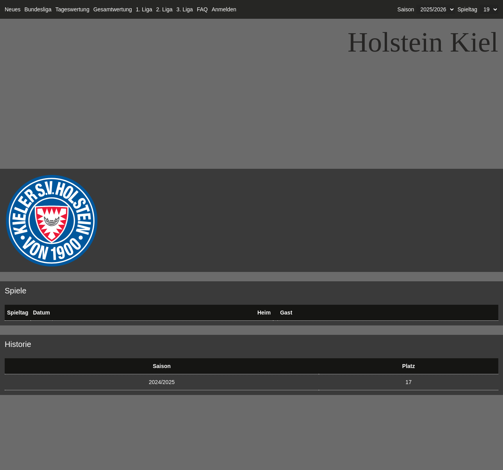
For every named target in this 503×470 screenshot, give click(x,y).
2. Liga (164, 9)
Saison (406, 9)
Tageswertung (72, 9)
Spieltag (467, 9)
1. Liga (144, 9)
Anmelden (224, 9)
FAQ (202, 9)
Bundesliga (37, 9)
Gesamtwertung (112, 9)
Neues (12, 9)
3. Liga (185, 9)
